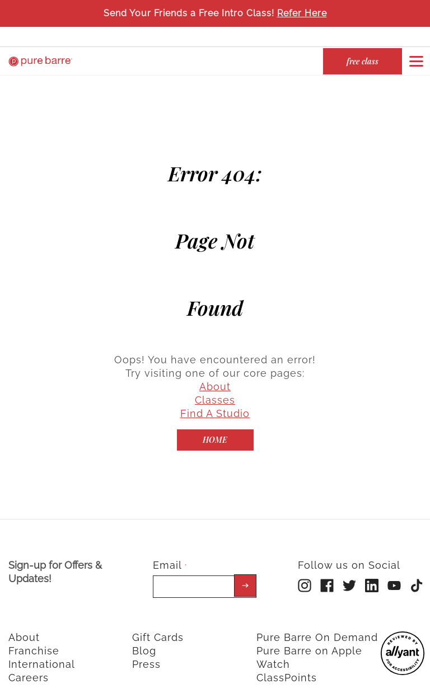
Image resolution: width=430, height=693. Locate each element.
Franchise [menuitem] (33, 642)
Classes (215, 391)
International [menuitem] (41, 655)
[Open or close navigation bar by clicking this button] (416, 61)
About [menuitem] (24, 628)
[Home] (215, 431)
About (215, 377)
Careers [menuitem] (28, 669)
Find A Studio (215, 404)
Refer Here (302, 13)
